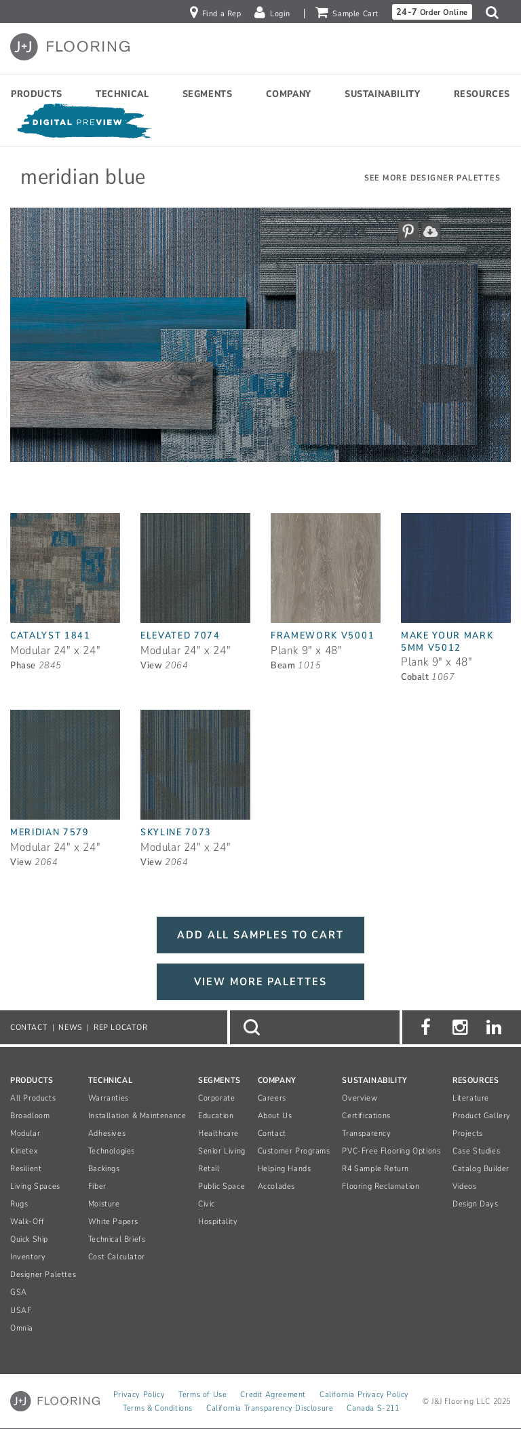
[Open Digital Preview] (83, 124)
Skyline (176, 832)
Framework (322, 635)
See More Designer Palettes (432, 177)
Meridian (50, 832)
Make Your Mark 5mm (447, 641)
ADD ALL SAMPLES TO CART (260, 935)
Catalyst (50, 635)
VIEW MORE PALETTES (260, 981)
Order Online (432, 11)
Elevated (180, 635)
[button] (495, 12)
